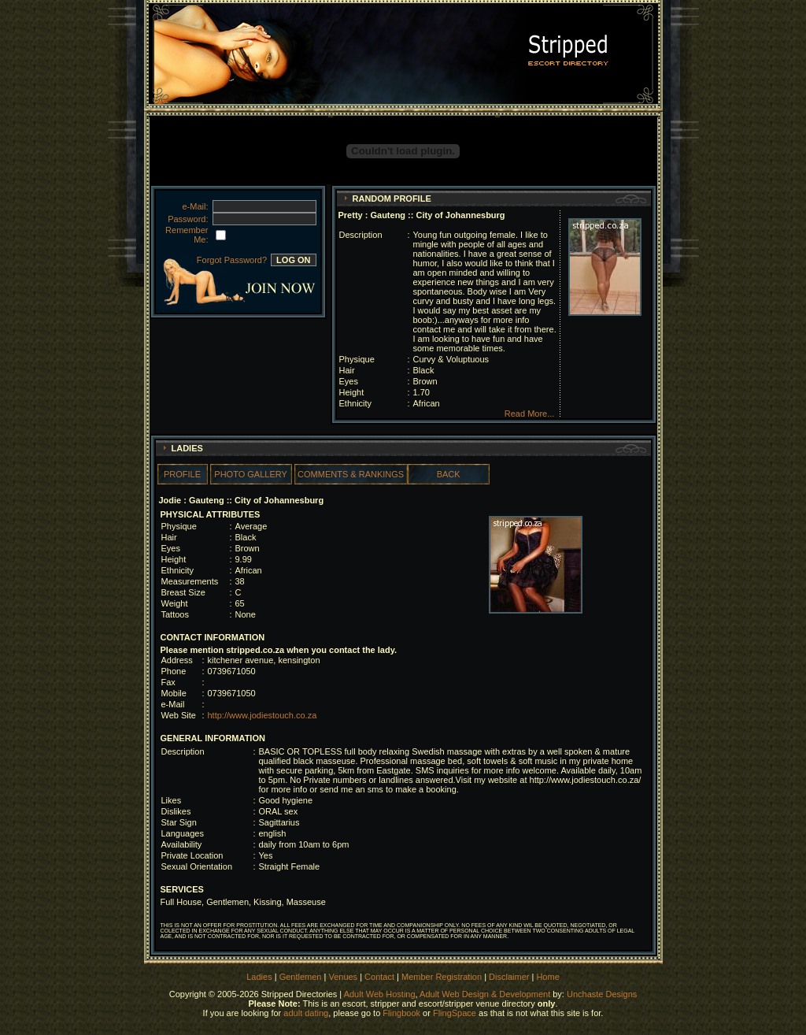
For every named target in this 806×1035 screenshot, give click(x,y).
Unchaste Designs (602, 994)
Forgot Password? (232, 260)
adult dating (305, 1013)
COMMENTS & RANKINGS (351, 474)
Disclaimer (509, 976)
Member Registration (441, 976)
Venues (342, 976)
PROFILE (182, 474)
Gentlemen (300, 976)
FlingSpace (454, 1013)
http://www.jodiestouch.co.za (262, 715)
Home (547, 976)
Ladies (260, 976)
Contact (379, 976)
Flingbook (401, 1013)
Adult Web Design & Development (485, 994)
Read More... (530, 413)
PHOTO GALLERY (250, 474)
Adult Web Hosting (380, 994)
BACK (448, 474)
